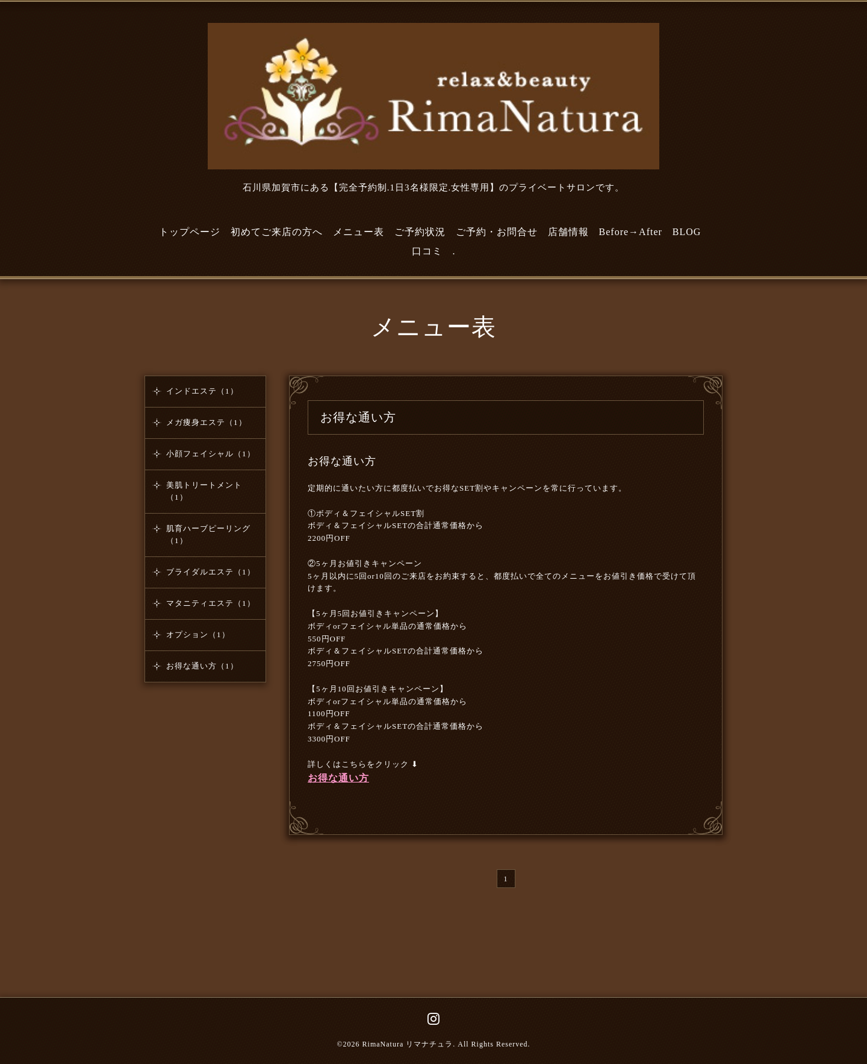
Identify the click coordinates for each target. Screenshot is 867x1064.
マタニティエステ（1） (210, 603)
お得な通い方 (342, 461)
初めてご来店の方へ (277, 232)
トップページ (189, 232)
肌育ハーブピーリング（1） (208, 534)
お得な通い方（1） (202, 665)
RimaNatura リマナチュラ (407, 1044)
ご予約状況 (420, 232)
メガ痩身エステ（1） (206, 422)
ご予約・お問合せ (497, 232)
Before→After (630, 232)
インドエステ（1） (202, 390)
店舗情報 (568, 232)
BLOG (687, 232)
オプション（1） (198, 634)
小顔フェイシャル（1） (210, 453)
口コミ (427, 251)
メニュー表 (358, 232)
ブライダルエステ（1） (210, 571)
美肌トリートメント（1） (204, 491)
